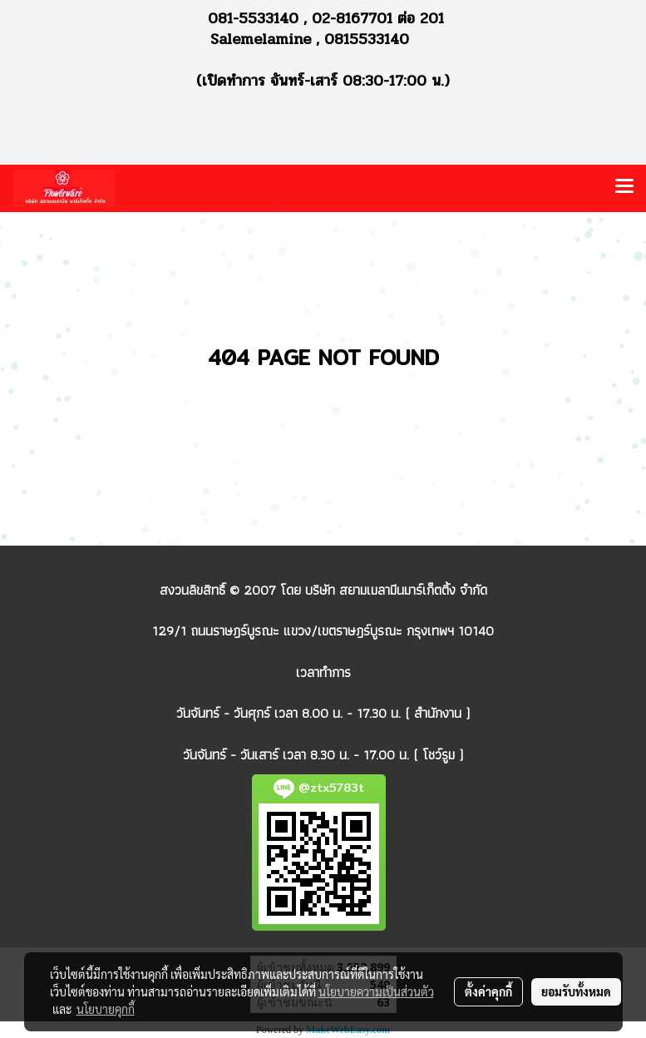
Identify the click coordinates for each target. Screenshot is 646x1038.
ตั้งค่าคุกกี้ (488, 991)
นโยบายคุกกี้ (105, 1008)
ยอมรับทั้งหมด (576, 991)
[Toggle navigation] (624, 188)
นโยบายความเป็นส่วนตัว (376, 991)
